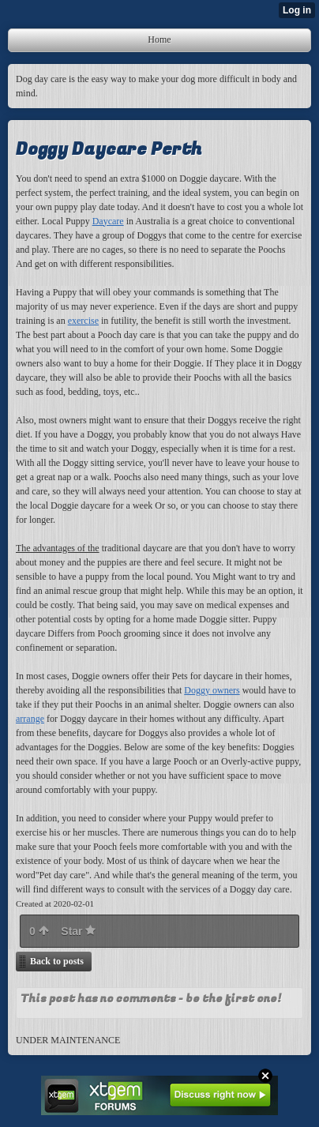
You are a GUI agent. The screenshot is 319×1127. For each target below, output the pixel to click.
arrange (30, 718)
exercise (83, 320)
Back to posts (57, 961)
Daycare (108, 221)
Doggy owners (211, 690)
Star (78, 931)
